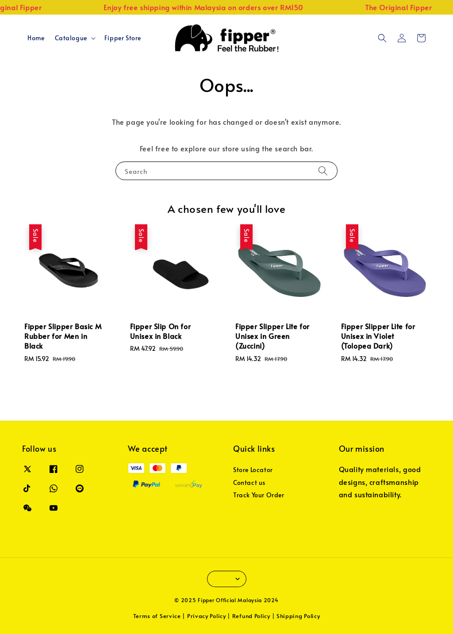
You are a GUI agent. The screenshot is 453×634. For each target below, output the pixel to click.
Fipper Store (122, 38)
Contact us (249, 482)
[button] (382, 38)
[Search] (323, 170)
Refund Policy (251, 616)
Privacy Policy (206, 616)
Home (35, 38)
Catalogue (71, 38)
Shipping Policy (298, 616)
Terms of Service (157, 616)
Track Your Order (258, 495)
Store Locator (253, 470)
